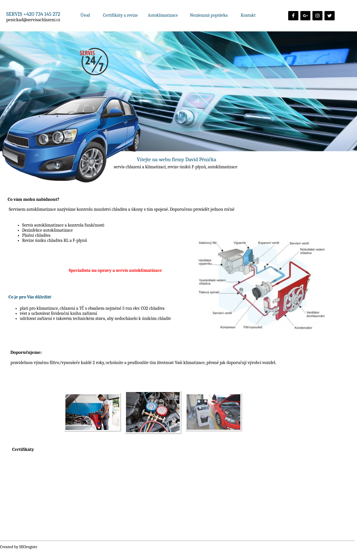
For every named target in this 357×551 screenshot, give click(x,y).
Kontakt (248, 15)
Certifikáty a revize (120, 15)
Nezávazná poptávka (209, 15)
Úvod (85, 15)
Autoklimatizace (163, 15)
